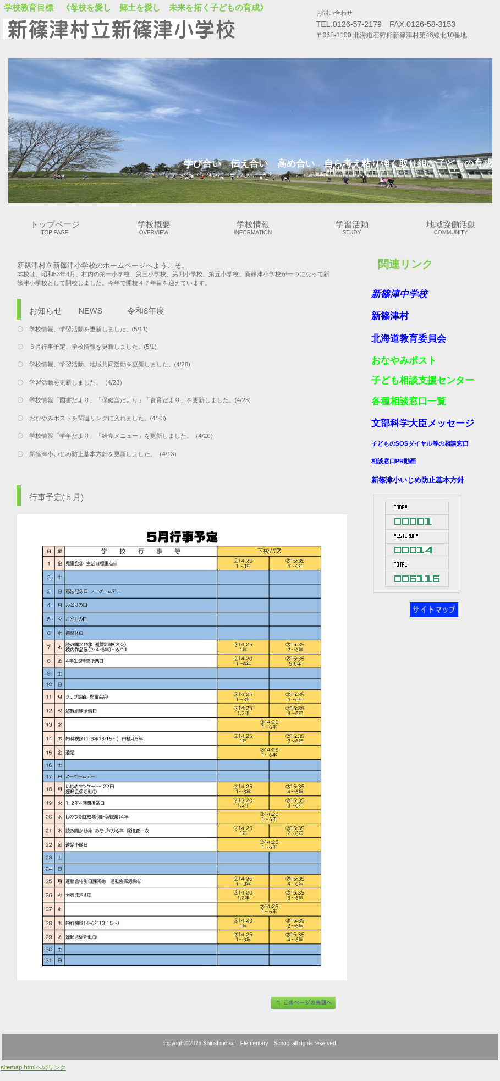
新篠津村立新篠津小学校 (140, 29)
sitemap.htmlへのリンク (33, 1067)
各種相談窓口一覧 (408, 401)
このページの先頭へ (303, 1003)
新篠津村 (390, 316)
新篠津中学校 (399, 294)
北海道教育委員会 (408, 338)
